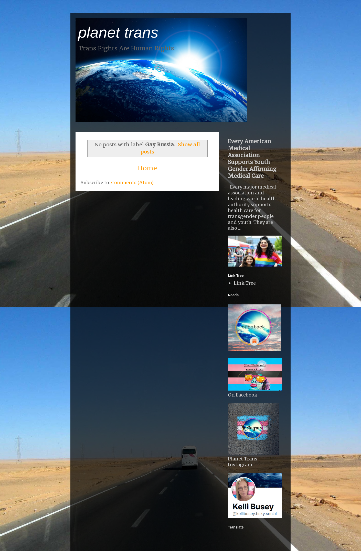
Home (147, 168)
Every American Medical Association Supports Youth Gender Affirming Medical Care (252, 158)
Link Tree (245, 283)
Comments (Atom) (132, 182)
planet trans (118, 32)
